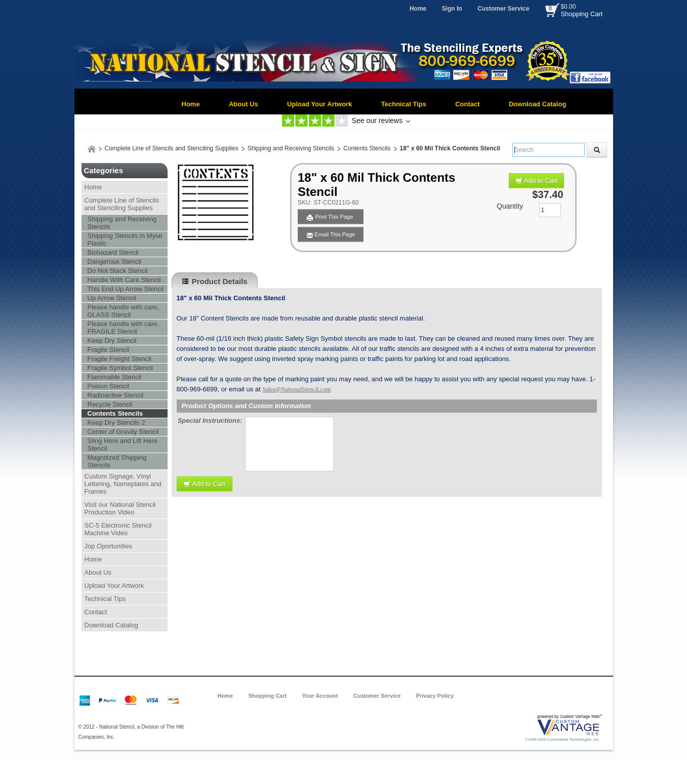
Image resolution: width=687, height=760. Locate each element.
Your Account (320, 696)
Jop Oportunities (109, 546)
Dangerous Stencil (114, 261)
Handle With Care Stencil (124, 280)
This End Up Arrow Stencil (126, 289)
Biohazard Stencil (113, 252)
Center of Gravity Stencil (123, 431)
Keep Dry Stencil (112, 340)
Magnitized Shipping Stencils (117, 461)
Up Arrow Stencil (112, 298)
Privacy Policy (435, 696)
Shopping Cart (581, 14)
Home (418, 8)
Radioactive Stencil (116, 395)
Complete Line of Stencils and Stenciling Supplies (171, 148)
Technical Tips (403, 104)
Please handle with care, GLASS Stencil (123, 310)
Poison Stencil (108, 386)
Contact (467, 104)
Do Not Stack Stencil (118, 270)
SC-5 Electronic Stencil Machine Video (118, 529)
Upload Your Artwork (319, 104)
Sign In (452, 8)
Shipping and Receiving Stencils (291, 148)
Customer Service (503, 8)
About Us (243, 104)
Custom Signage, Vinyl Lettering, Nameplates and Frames (123, 483)
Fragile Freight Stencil (119, 359)
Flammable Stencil (115, 377)
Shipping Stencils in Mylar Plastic (125, 239)
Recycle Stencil (110, 404)
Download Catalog (537, 104)
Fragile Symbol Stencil (120, 368)
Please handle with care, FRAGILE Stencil (123, 327)
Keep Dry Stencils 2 (116, 422)
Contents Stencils (366, 148)
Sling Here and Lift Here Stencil (123, 444)
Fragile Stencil (108, 349)
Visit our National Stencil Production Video (120, 508)
